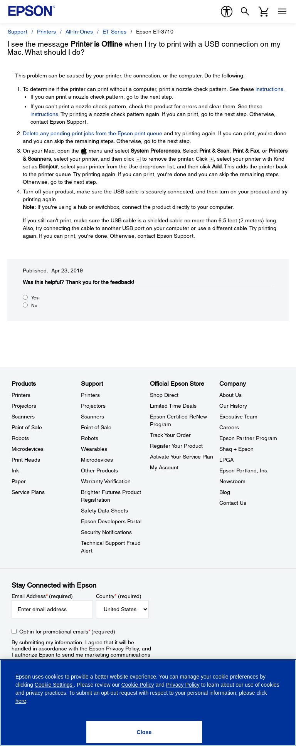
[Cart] (263, 11)
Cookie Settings (54, 685)
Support (17, 32)
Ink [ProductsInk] (15, 470)
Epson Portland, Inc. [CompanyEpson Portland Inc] (244, 470)
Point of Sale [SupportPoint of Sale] (96, 427)
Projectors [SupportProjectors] (93, 406)
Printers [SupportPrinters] (90, 395)
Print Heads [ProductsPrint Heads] (26, 460)
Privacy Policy (122, 648)
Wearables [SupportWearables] (94, 449)
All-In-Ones (79, 32)
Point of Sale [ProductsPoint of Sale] (27, 427)
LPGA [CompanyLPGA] (226, 460)
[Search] (245, 11)
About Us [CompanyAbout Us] (230, 395)
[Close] (144, 732)
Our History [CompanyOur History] (233, 406)
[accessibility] (226, 11)
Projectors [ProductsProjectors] (24, 406)
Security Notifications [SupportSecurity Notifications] (106, 532)
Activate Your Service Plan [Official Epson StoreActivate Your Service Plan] (181, 457)
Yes (35, 298)
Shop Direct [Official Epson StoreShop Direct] (164, 395)
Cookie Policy (137, 685)
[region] (148, 702)
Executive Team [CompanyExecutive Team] (238, 416)
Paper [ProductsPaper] (19, 481)
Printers (46, 32)
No (34, 305)
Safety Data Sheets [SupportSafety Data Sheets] (104, 510)
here (20, 701)
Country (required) (119, 596)
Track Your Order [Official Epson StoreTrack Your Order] (170, 435)
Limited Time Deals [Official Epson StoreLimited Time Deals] (173, 406)
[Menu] (282, 11)
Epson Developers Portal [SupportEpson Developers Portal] (111, 521)
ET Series (114, 32)
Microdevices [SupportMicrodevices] (97, 460)
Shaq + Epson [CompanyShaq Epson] (236, 449)
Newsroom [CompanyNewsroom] (232, 481)
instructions (269, 89)
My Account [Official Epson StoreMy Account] (164, 467)
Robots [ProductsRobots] (20, 438)
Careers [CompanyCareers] (229, 427)
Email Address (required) (42, 596)
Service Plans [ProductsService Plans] (28, 492)
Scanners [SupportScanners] (92, 416)
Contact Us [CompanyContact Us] (232, 503)
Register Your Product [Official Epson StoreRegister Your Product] (176, 446)
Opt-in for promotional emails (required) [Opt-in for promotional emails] (67, 631)
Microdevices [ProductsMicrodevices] (28, 449)
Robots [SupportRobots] (89, 438)
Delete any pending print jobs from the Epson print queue (92, 133)
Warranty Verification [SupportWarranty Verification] (106, 481)
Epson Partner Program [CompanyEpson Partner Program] (248, 438)
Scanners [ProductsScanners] (23, 416)
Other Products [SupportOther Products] (99, 470)
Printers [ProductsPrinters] (21, 395)
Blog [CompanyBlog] (224, 492)
